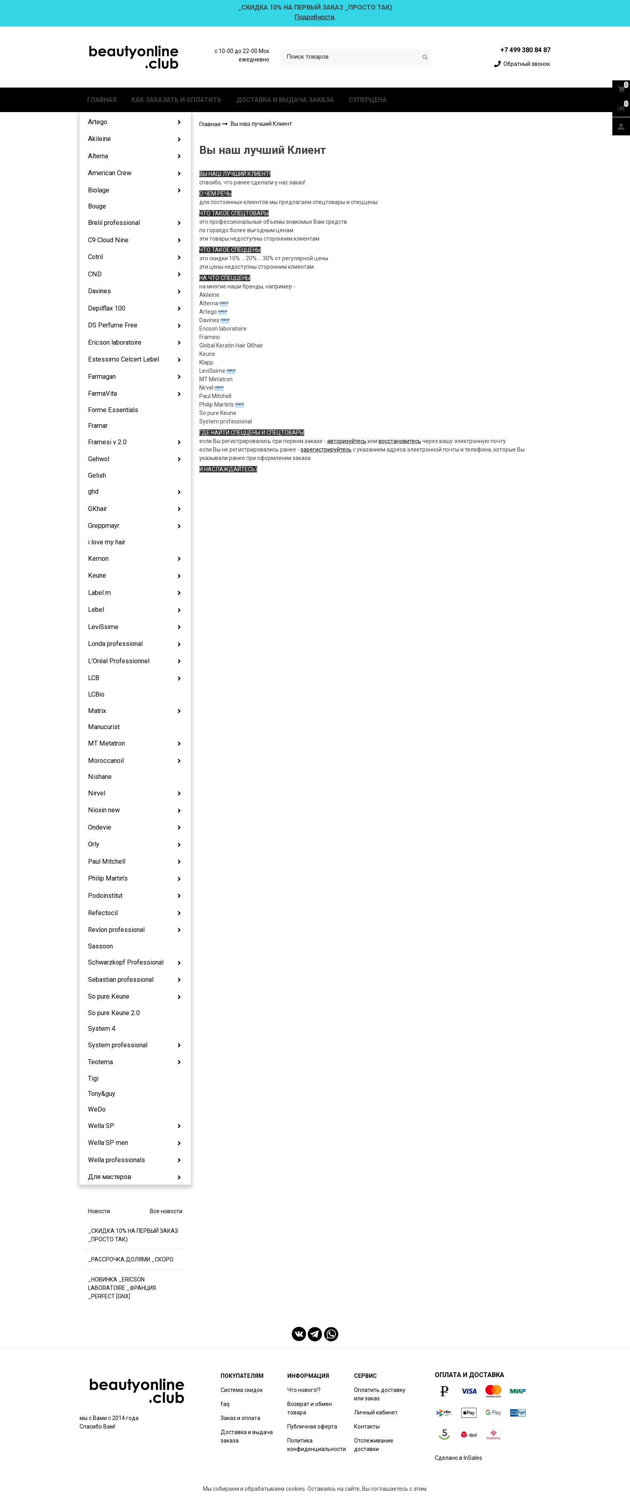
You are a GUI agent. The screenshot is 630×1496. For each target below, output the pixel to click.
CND (95, 274)
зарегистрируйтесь (326, 449)
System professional (117, 1045)
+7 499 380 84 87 (525, 50)
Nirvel (96, 793)
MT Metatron (106, 743)
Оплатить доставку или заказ (379, 1394)
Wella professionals (116, 1160)
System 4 (101, 1028)
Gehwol (98, 459)
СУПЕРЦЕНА (368, 100)
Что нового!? (304, 1390)
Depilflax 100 (106, 308)
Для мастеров (109, 1177)
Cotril (95, 257)
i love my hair (106, 542)
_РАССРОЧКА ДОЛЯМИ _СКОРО (131, 1259)
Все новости (166, 1211)
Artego (97, 122)
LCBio (96, 694)
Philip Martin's (108, 878)
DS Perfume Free (112, 325)
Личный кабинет (376, 1412)
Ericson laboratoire (114, 342)
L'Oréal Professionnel (118, 661)
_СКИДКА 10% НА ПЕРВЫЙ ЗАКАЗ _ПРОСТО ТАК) (133, 1235)
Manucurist (104, 727)
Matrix (97, 711)
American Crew (109, 173)
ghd (93, 491)
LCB (93, 678)
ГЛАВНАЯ (102, 100)
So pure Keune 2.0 (114, 1013)
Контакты (367, 1426)
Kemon (98, 558)
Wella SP (101, 1126)
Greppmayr (103, 525)
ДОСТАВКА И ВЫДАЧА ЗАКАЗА (285, 100)
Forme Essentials (113, 410)
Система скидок (242, 1390)
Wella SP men (108, 1143)
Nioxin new (104, 810)
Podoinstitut (105, 895)
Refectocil (103, 913)
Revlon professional (116, 930)
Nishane (100, 777)
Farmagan (102, 376)
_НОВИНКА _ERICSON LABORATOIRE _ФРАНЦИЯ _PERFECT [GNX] (122, 1288)
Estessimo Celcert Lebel (123, 359)
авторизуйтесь (346, 441)
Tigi (93, 1078)
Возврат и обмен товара (309, 1408)
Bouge (97, 206)
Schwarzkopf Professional (126, 962)
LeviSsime (103, 627)
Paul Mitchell (106, 861)
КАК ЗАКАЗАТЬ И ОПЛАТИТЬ (176, 100)
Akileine (99, 139)
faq (225, 1404)
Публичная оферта (312, 1426)
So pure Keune (108, 996)
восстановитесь (399, 441)
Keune (97, 575)
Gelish (97, 475)
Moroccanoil (106, 760)
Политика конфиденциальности (316, 1444)
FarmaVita (102, 393)
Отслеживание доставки (373, 1444)
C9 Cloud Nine (108, 240)
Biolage (98, 190)
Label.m (99, 593)
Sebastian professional (120, 979)
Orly (93, 844)
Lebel (96, 609)
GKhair (97, 509)
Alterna (98, 156)
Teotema (100, 1062)
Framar (98, 425)
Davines (99, 291)
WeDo (97, 1109)
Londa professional (115, 644)
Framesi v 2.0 (107, 442)
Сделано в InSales (458, 1458)
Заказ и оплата (240, 1418)
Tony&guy (101, 1093)
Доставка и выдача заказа (247, 1436)
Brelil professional (114, 223)
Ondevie (99, 827)
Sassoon (100, 946)
